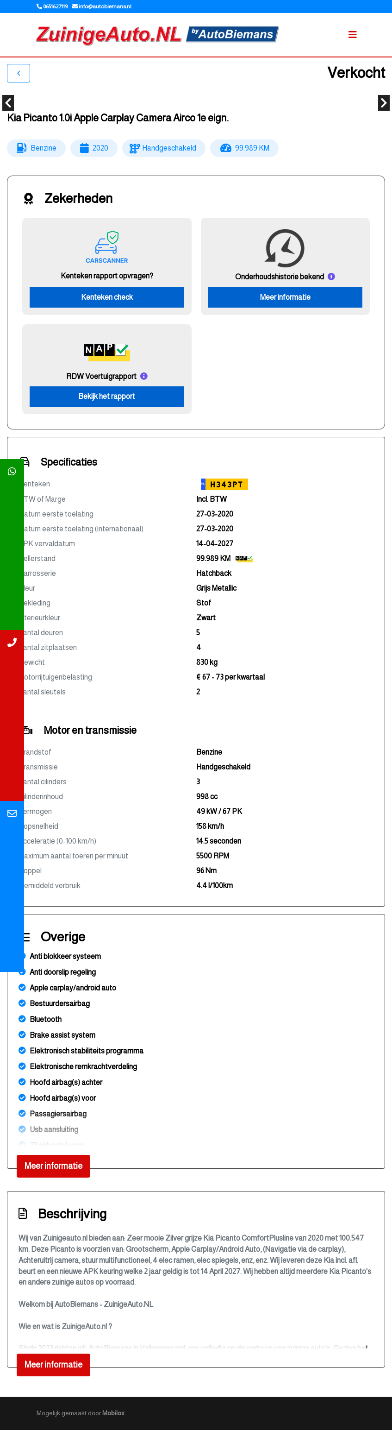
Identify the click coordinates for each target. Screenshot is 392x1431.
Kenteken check (107, 298)
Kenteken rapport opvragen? (107, 276)
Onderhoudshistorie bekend (279, 277)
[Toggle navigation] (352, 35)
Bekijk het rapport (106, 397)
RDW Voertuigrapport (101, 377)
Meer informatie (285, 298)
